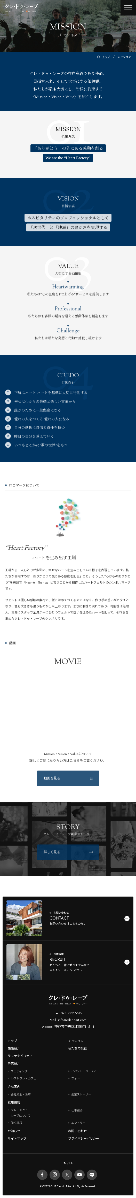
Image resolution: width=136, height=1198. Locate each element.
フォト (75, 1078)
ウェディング (19, 1071)
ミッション (76, 1041)
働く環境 (16, 1123)
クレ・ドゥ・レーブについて (20, 1113)
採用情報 (14, 1102)
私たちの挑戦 (77, 1048)
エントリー (78, 1123)
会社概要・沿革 (21, 1094)
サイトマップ (17, 1138)
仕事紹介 (77, 1110)
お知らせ (14, 1131)
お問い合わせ (77, 1131)
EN (64, 1163)
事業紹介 (14, 1063)
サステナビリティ (20, 1056)
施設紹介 (14, 1048)
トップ (12, 1041)
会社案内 (14, 1086)
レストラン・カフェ (23, 1078)
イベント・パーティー (85, 1071)
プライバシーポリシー (83, 1138)
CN (71, 1163)
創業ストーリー (81, 1094)
